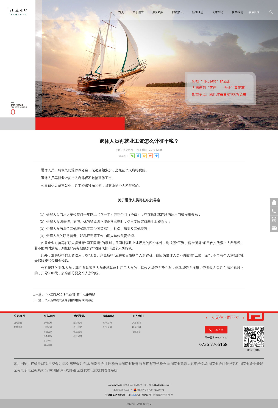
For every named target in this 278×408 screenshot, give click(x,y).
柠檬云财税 (39, 363)
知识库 (54, 370)
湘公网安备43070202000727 (151, 389)
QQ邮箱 (70, 370)
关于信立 (134, 15)
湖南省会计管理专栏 (223, 363)
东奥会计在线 (80, 363)
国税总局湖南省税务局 (125, 363)
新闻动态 (194, 15)
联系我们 (234, 15)
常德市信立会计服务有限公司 (137, 385)
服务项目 (154, 15)
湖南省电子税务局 (156, 363)
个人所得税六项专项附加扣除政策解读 (69, 300)
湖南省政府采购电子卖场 (189, 363)
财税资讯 (174, 15)
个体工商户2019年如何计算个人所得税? (70, 294)
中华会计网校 (58, 363)
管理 (170, 394)
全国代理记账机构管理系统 (97, 370)
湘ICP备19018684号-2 (139, 403)
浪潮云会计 (99, 363)
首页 (118, 15)
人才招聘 (214, 15)
